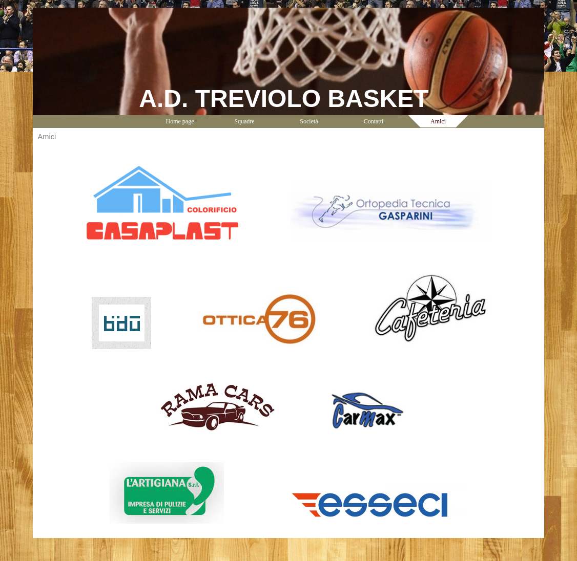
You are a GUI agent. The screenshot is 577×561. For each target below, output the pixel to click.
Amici (438, 121)
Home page (180, 121)
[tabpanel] (288, 340)
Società (309, 121)
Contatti (374, 121)
